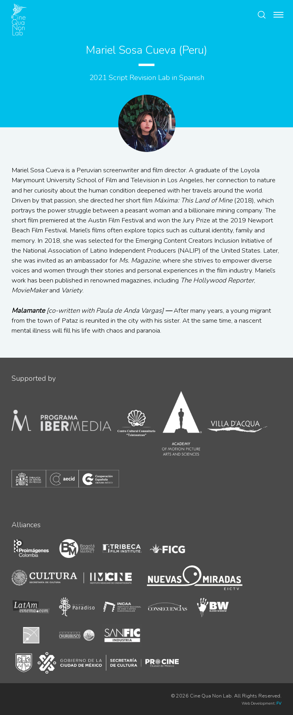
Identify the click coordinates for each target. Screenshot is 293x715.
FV (278, 703)
